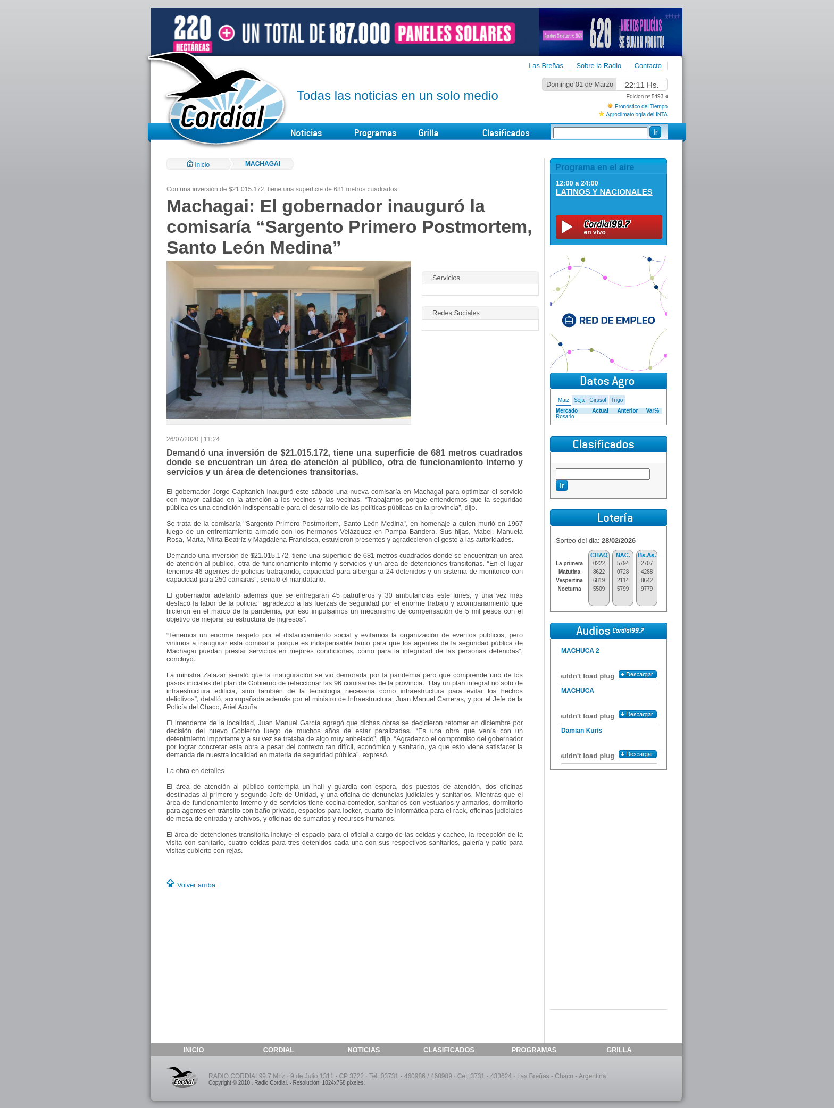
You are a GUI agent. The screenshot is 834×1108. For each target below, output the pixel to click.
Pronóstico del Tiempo (641, 107)
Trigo (617, 400)
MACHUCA (577, 690)
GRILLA (619, 1050)
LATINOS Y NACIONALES (604, 191)
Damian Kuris (581, 730)
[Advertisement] (255, 967)
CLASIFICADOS (448, 1050)
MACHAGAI (262, 163)
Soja (579, 400)
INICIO (193, 1050)
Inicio (198, 165)
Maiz (563, 400)
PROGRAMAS (534, 1050)
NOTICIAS (363, 1050)
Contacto (648, 66)
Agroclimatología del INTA (637, 114)
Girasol (597, 400)
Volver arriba (196, 885)
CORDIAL (278, 1050)
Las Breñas (546, 66)
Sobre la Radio (599, 66)
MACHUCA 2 (580, 650)
